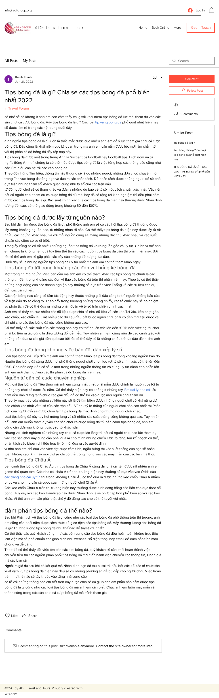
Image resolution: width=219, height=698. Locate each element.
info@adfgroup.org (18, 10)
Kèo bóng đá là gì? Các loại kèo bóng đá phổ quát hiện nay (190, 155)
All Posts (10, 60)
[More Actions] (159, 77)
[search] (192, 61)
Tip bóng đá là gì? (184, 142)
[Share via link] (29, 615)
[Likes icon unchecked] (7, 615)
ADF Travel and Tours (59, 27)
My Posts (29, 60)
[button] (211, 10)
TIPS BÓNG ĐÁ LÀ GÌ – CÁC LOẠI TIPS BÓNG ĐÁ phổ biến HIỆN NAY (192, 171)
